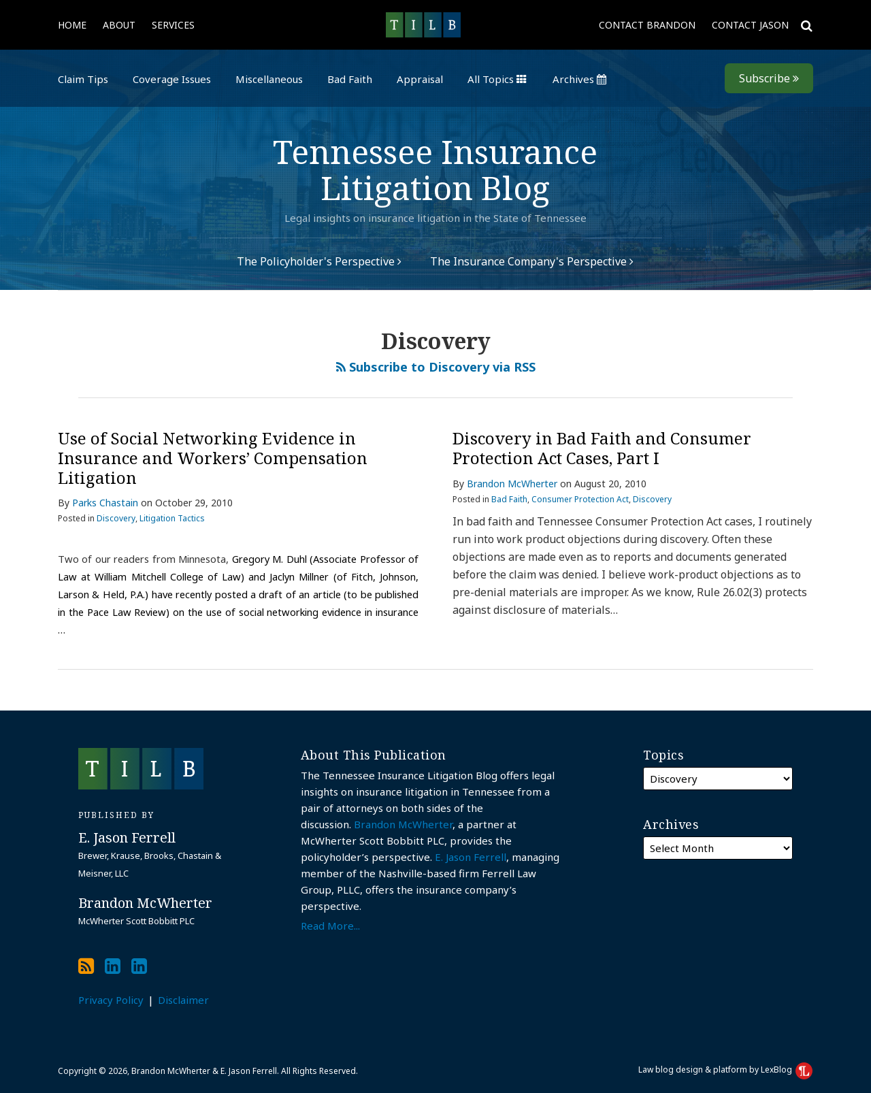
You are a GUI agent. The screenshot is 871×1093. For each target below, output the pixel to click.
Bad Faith (349, 79)
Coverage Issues (172, 79)
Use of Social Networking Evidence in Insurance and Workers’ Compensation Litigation (212, 458)
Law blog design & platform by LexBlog (725, 1069)
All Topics (497, 79)
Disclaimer (183, 1000)
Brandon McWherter (512, 483)
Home (72, 24)
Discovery (116, 518)
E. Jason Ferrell (470, 857)
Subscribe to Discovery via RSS (436, 367)
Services (173, 24)
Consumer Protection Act (580, 499)
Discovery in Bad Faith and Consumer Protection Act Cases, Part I (602, 448)
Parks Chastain (105, 502)
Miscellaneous (269, 79)
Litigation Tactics (172, 518)
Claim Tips (83, 79)
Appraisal (420, 79)
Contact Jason (750, 24)
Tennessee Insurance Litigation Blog (435, 169)
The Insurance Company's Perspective (532, 261)
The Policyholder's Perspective (319, 261)
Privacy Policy (111, 1000)
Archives (579, 79)
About (119, 24)
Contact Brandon (647, 24)
